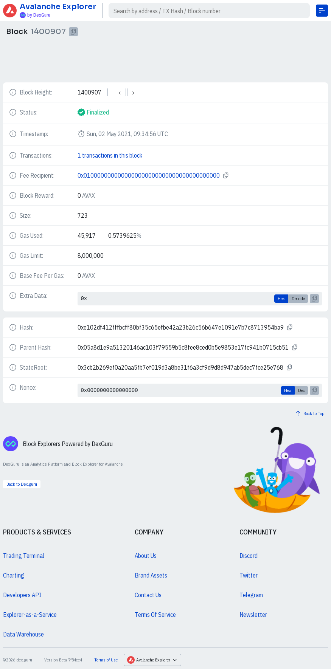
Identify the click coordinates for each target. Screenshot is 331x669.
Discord (248, 555)
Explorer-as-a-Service (30, 614)
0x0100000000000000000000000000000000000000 (149, 175)
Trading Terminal (23, 555)
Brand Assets (151, 575)
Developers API (22, 595)
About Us (146, 555)
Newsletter (253, 614)
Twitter (248, 575)
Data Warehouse (23, 634)
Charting (13, 575)
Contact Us (148, 595)
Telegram (251, 595)
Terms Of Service (155, 614)
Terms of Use (106, 660)
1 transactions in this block (110, 155)
